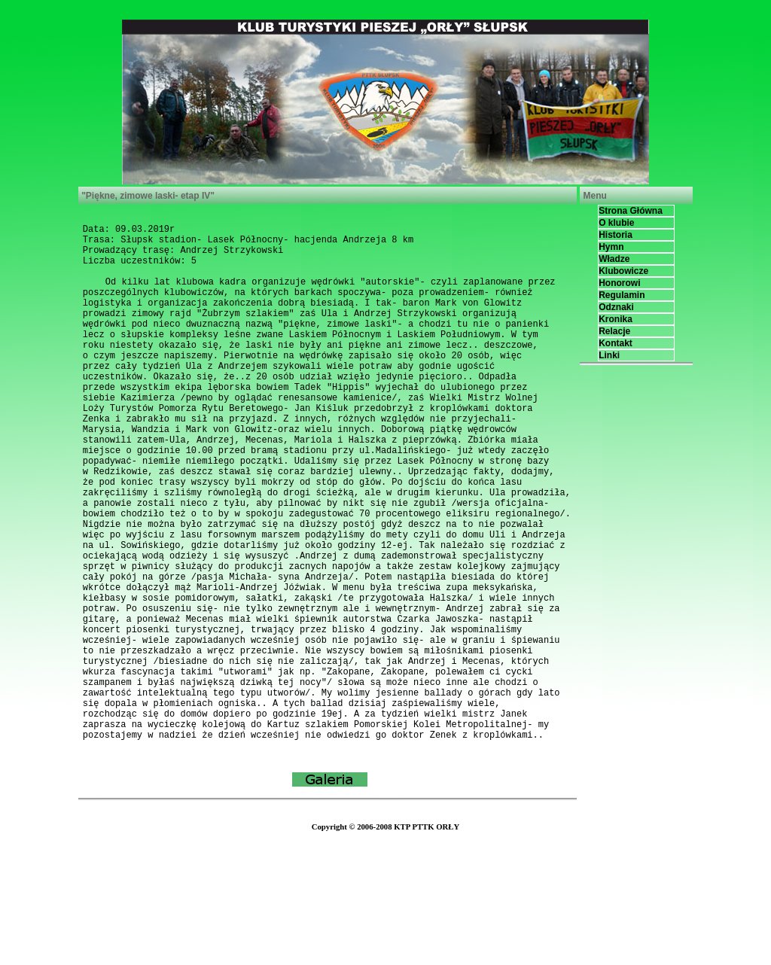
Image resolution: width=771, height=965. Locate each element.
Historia (615, 235)
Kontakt (615, 343)
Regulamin (622, 295)
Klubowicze (623, 271)
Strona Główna (631, 210)
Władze (614, 259)
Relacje (614, 331)
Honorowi (619, 283)
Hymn (611, 247)
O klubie (616, 223)
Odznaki (616, 307)
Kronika (615, 319)
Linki (609, 355)
